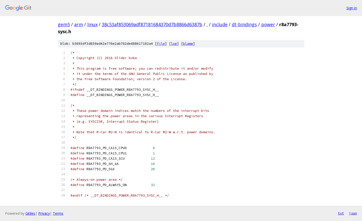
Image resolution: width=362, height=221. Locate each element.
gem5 (64, 24)
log (174, 43)
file (161, 43)
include (220, 24)
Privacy (44, 213)
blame (188, 43)
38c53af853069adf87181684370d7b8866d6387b (152, 24)
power (268, 24)
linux (92, 24)
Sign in (351, 8)
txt (341, 213)
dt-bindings (244, 24)
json (353, 213)
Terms (58, 213)
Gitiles (30, 213)
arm (78, 24)
